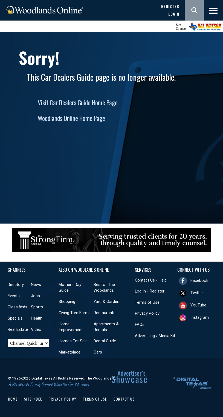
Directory (16, 284)
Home (13, 399)
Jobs (35, 295)
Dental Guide (105, 340)
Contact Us (124, 399)
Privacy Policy (147, 313)
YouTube (198, 305)
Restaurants (104, 312)
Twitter (196, 292)
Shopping (67, 301)
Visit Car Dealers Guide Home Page (78, 102)
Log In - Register (149, 291)
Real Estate (18, 329)
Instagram (199, 317)
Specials (15, 318)
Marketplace (69, 352)
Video (36, 329)
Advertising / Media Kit (155, 335)
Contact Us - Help (151, 280)
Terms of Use (147, 302)
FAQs (139, 324)
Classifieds (17, 307)
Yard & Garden (106, 301)
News (36, 284)
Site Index (33, 399)
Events (14, 295)
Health (36, 318)
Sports (37, 307)
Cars (98, 352)
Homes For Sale (73, 340)
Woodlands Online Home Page (71, 118)
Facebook (199, 280)
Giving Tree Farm (74, 312)
